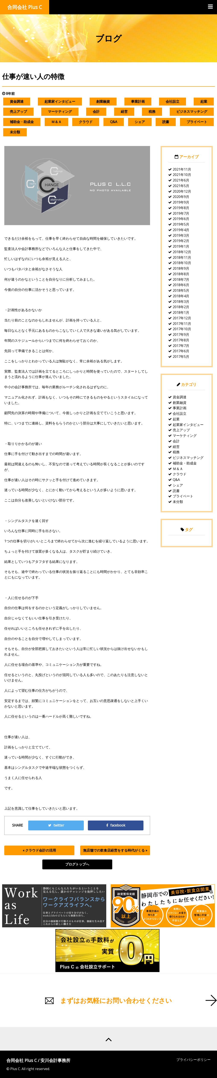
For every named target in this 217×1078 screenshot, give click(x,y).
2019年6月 (181, 218)
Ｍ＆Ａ (56, 121)
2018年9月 (181, 268)
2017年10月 (182, 329)
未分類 (15, 132)
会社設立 (172, 101)
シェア (140, 121)
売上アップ (18, 111)
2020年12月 (182, 191)
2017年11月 (182, 323)
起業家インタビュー (59, 101)
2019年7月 (181, 213)
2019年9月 (181, 202)
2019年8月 (181, 207)
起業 (203, 101)
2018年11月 (182, 257)
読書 (165, 121)
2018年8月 (181, 274)
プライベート (197, 121)
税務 (152, 111)
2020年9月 (181, 196)
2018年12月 (182, 252)
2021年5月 (181, 185)
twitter (56, 825)
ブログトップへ (77, 864)
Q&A (113, 121)
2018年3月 (181, 301)
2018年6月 (181, 285)
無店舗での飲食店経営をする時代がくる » (115, 850)
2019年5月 (181, 224)
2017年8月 (181, 340)
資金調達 (17, 101)
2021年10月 (182, 174)
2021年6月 (181, 180)
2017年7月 (181, 345)
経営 (124, 111)
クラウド (86, 121)
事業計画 (138, 101)
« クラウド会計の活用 (39, 850)
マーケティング (60, 111)
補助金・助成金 (22, 121)
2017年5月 (181, 356)
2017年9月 (181, 334)
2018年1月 (181, 312)
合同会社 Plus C (24, 7)
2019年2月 (181, 240)
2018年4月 (181, 296)
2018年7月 (181, 279)
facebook (115, 825)
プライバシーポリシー (193, 1059)
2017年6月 (181, 351)
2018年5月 (181, 290)
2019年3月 (181, 235)
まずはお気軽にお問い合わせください (116, 1000)
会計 (96, 111)
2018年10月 (182, 262)
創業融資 (103, 101)
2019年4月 (181, 229)
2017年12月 (182, 318)
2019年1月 (181, 246)
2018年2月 (181, 307)
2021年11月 (182, 169)
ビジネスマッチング (191, 111)
